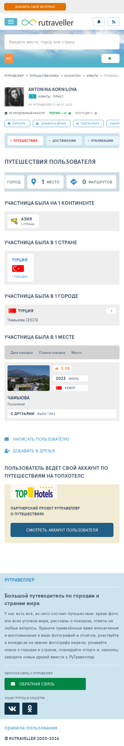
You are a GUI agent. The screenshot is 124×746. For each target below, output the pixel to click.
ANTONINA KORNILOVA (52, 89)
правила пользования (31, 727)
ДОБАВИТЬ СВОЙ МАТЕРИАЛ (35, 7)
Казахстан (72, 75)
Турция (25, 311)
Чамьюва (18, 397)
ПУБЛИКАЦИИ (102, 140)
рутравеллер (14, 75)
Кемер (70, 387)
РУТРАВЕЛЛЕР (19, 580)
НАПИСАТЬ (16, 123)
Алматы (92, 75)
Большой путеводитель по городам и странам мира (52, 599)
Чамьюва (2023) (23, 320)
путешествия (25, 140)
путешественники (44, 75)
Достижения (64, 140)
